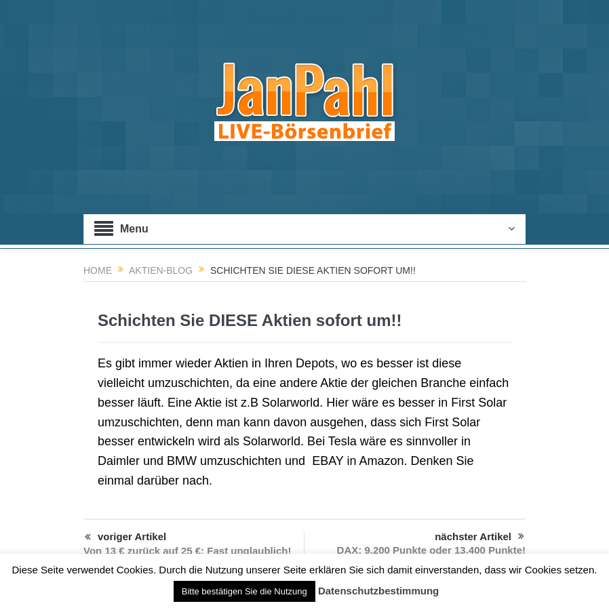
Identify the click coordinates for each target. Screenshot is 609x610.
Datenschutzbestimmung (378, 590)
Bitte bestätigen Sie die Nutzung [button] (244, 591)
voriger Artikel (125, 537)
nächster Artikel (479, 536)
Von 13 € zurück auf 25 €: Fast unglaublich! (187, 550)
